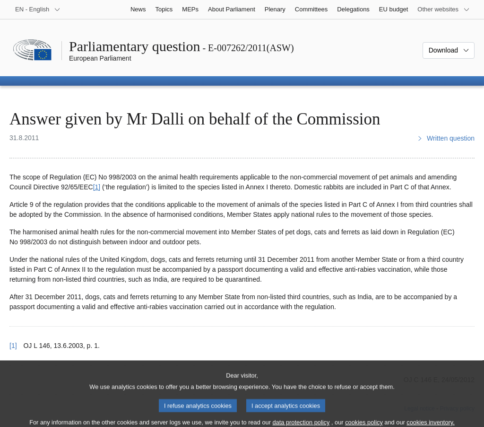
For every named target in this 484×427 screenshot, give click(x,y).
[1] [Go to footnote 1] (97, 187)
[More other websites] (444, 9)
